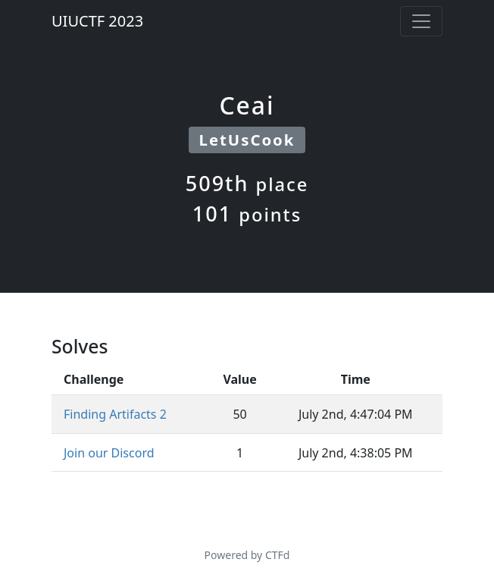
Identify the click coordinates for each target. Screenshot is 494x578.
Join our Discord (109, 452)
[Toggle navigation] (421, 21)
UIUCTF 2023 (97, 21)
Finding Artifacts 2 (115, 414)
